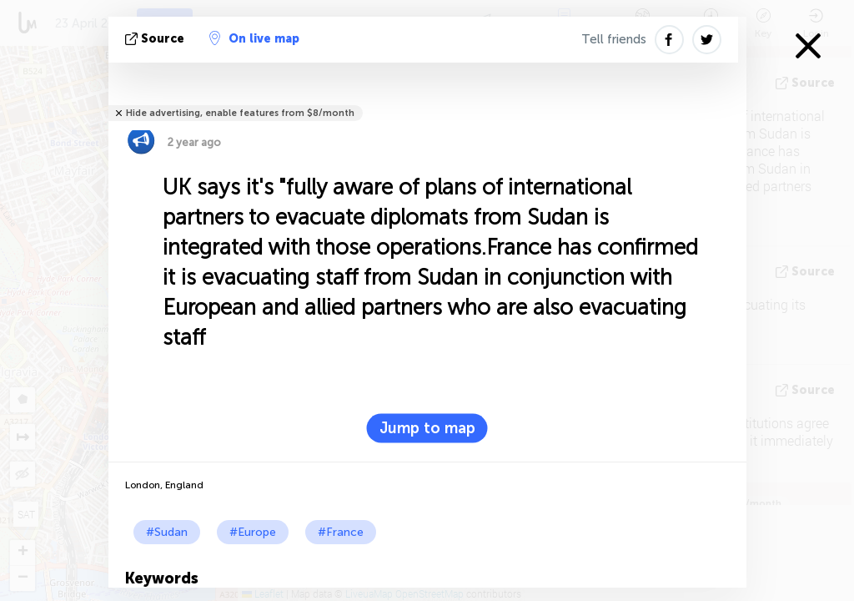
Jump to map (427, 428)
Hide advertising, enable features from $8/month (240, 113)
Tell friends (613, 39)
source (156, 39)
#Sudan (167, 532)
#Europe (252, 532)
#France (341, 532)
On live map (254, 38)
